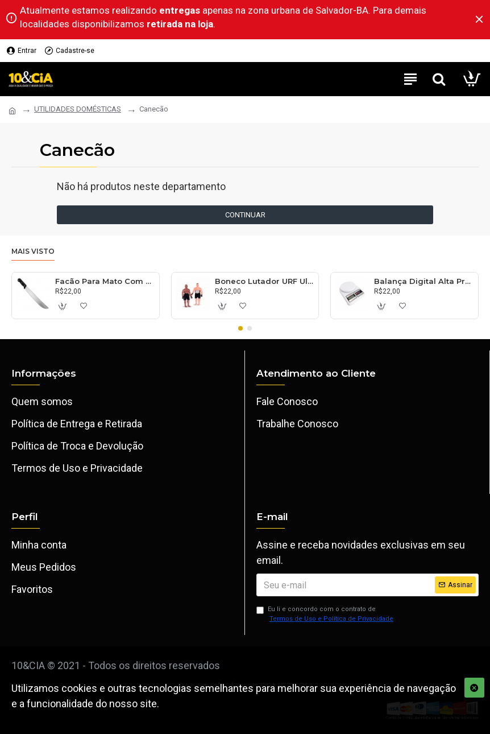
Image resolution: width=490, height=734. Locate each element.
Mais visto (33, 251)
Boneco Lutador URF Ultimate (264, 281)
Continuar (245, 215)
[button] (240, 328)
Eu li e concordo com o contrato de (325, 614)
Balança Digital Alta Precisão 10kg (424, 281)
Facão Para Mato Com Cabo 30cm (105, 281)
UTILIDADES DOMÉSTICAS (77, 109)
